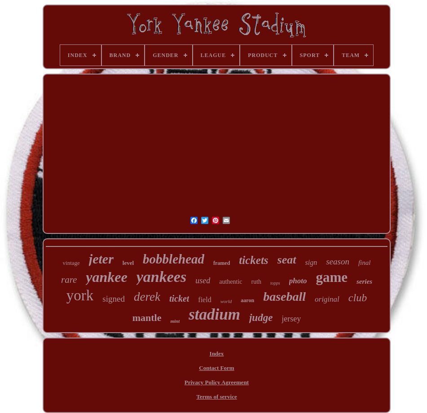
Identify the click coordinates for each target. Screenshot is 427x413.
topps (275, 283)
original (327, 299)
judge (261, 317)
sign (311, 262)
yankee (106, 277)
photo (298, 281)
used (202, 280)
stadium (214, 314)
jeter (101, 258)
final (364, 262)
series (364, 281)
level (128, 262)
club (357, 297)
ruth (256, 281)
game (332, 277)
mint (175, 321)
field (204, 299)
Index (217, 353)
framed (221, 263)
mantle (147, 317)
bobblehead (173, 259)
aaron (247, 300)
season (337, 261)
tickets (253, 260)
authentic (230, 281)
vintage (71, 262)
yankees (161, 276)
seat (286, 259)
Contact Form (216, 368)
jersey (291, 318)
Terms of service (216, 396)
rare (69, 279)
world (226, 301)
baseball (284, 296)
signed (113, 298)
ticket (179, 298)
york (80, 295)
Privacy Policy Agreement (217, 382)
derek (147, 296)
